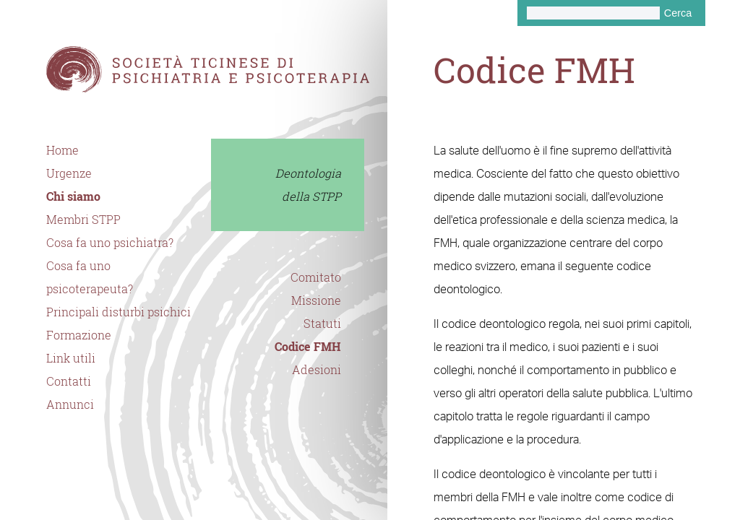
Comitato (316, 277)
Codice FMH (308, 347)
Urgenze (69, 173)
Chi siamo (73, 196)
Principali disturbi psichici (118, 312)
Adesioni (316, 370)
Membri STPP (83, 220)
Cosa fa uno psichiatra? (109, 243)
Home (62, 150)
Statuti (322, 324)
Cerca (678, 13)
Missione (316, 300)
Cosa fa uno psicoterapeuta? (89, 277)
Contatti (68, 381)
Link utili (70, 358)
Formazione (78, 335)
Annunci (70, 404)
